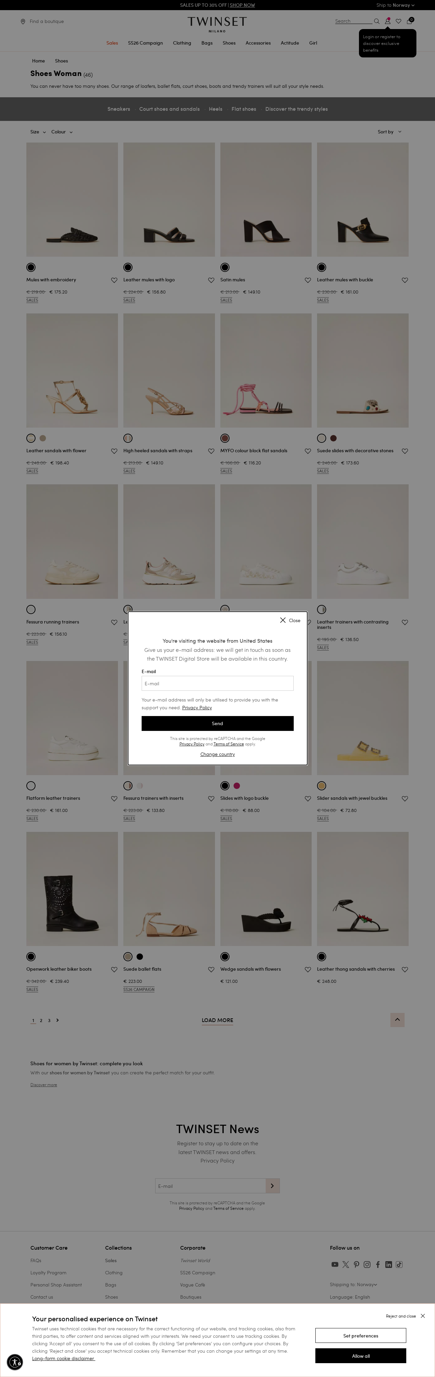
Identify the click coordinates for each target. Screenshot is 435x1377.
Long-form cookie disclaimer (63, 1358)
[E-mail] (218, 683)
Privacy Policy (197, 707)
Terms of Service (229, 743)
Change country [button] (217, 754)
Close (290, 621)
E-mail (218, 679)
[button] (361, 1335)
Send (217, 723)
